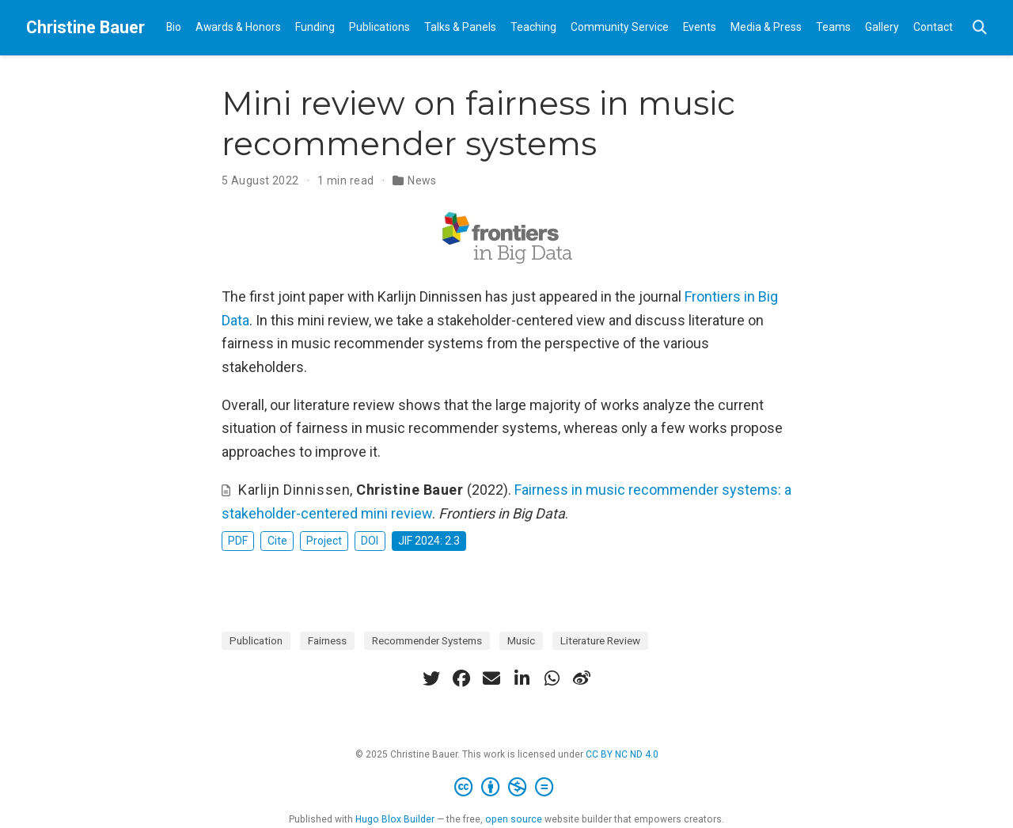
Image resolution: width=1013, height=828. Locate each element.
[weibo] (582, 678)
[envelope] (491, 678)
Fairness (327, 640)
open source (513, 819)
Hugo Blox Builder (394, 819)
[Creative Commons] (507, 787)
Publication (256, 640)
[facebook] (461, 678)
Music (521, 640)
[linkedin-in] (521, 678)
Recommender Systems (427, 640)
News (422, 180)
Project (324, 540)
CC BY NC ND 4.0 (622, 754)
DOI (369, 540)
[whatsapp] (551, 678)
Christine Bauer (85, 27)
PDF (238, 540)
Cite (277, 540)
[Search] (980, 28)
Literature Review (600, 640)
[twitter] (431, 678)
